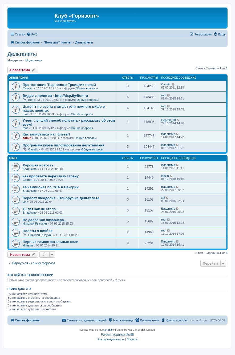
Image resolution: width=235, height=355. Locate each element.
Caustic (28, 88)
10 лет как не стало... (41, 209)
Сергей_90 (168, 120)
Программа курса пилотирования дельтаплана (63, 145)
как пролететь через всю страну (51, 176)
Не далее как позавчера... (45, 220)
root (30, 99)
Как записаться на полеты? (46, 134)
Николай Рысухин (35, 223)
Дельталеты (22, 54)
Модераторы (34, 60)
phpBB (108, 329)
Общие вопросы (87, 88)
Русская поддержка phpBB (117, 334)
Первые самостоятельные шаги (50, 242)
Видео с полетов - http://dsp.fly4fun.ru (55, 96)
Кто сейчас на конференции (30, 275)
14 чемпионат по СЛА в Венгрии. (51, 187)
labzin (165, 175)
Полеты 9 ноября (37, 231)
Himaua (28, 245)
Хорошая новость (38, 165)
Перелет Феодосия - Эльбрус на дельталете (61, 198)
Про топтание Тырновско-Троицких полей (59, 85)
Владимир (168, 133)
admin (27, 137)
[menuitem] (32, 34)
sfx (24, 201)
